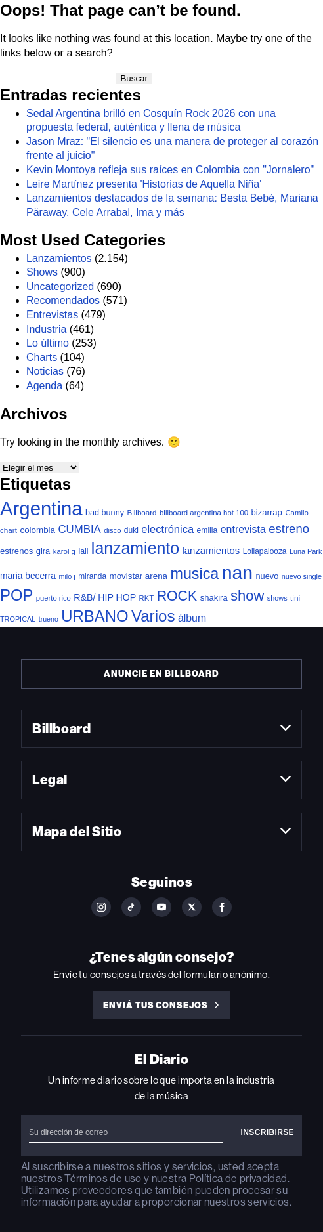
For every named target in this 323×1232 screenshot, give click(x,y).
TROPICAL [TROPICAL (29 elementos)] (17, 619)
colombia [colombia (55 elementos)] (37, 530)
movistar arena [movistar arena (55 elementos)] (139, 576)
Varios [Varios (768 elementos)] (153, 616)
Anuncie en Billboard (161, 674)
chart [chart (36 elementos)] (8, 530)
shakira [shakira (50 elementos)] (214, 598)
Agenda (44, 385)
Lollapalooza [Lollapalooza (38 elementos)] (265, 551)
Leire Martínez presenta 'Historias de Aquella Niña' (143, 184)
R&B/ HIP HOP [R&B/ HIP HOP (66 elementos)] (105, 597)
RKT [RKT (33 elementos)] (146, 598)
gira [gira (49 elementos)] (43, 551)
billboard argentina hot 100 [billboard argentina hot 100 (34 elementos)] (204, 513)
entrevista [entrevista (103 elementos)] (243, 529)
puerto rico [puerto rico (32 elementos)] (53, 598)
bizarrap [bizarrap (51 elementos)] (266, 512)
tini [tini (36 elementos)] (295, 597)
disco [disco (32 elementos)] (112, 530)
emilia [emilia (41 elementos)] (207, 530)
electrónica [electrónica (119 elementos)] (167, 529)
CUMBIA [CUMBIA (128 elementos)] (79, 529)
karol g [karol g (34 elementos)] (64, 551)
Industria (46, 329)
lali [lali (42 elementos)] (83, 551)
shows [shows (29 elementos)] (277, 598)
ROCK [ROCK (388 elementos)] (177, 596)
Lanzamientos (59, 258)
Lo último (47, 343)
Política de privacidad (238, 1178)
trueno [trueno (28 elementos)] (48, 619)
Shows (42, 272)
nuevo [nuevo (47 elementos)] (267, 576)
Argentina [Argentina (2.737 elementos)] (41, 508)
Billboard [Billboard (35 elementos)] (141, 512)
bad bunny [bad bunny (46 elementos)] (104, 512)
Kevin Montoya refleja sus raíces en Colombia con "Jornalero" (170, 169)
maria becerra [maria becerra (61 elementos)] (28, 576)
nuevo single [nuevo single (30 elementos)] (302, 576)
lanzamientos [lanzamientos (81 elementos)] (211, 550)
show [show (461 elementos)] (247, 595)
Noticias (45, 371)
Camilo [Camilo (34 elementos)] (297, 513)
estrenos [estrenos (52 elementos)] (16, 551)
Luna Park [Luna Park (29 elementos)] (306, 551)
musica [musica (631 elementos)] (195, 573)
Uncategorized (60, 286)
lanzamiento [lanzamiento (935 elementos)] (135, 548)
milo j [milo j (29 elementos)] (66, 576)
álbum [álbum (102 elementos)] (192, 618)
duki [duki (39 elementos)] (131, 530)
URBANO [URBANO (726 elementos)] (94, 616)
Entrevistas (52, 314)
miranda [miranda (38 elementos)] (92, 576)
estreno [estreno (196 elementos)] (289, 529)
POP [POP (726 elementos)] (16, 595)
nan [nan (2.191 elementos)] (237, 572)
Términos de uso (102, 1178)
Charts (41, 357)
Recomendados (63, 300)
